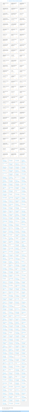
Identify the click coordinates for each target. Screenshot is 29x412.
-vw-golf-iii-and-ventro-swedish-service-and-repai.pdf (24, 350)
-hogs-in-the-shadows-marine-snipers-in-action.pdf (11, 164)
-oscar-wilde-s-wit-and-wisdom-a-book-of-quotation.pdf (17, 252)
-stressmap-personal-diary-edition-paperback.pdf (17, 164)
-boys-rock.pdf (23, 207)
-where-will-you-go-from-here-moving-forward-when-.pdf (24, 235)
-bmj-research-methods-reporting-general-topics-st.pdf (23, 221)
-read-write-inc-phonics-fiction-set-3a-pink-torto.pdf (11, 323)
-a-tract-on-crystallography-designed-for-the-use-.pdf (17, 259)
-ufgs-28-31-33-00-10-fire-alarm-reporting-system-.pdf (11, 191)
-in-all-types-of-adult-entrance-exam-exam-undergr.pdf (11, 309)
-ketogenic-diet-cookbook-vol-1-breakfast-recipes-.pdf (17, 242)
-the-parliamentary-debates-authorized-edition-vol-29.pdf (23, 201)
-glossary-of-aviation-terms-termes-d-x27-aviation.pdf (24, 285)
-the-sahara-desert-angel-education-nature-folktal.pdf (17, 383)
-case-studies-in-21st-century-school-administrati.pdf (24, 255)
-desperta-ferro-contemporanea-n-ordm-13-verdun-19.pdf (11, 356)
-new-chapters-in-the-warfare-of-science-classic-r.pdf (17, 319)
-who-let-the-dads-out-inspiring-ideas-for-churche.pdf (11, 184)
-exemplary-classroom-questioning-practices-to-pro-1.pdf (24, 360)
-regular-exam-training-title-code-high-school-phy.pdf (5, 343)
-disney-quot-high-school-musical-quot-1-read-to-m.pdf (24, 171)
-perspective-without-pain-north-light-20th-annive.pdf (17, 380)
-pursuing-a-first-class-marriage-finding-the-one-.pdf (24, 282)
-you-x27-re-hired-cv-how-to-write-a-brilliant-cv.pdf (5, 387)
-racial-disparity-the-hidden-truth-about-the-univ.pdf (11, 174)
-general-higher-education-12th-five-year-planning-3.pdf (5, 275)
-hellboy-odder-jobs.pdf (11, 244)
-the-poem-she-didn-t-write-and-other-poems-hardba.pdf (24, 215)
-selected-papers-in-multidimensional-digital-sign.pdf (5, 211)
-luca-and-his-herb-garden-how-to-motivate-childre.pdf (17, 400)
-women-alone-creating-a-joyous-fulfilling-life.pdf (4, 259)
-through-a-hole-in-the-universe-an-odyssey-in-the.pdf (11, 215)
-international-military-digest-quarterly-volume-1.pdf (17, 201)
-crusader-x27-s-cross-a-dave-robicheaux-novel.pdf (17, 174)
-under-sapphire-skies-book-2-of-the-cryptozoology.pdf (5, 302)
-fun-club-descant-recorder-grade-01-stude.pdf (23, 178)
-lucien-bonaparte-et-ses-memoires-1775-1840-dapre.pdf (17, 336)
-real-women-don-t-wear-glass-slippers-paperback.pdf (5, 215)
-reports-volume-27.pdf (24, 298)
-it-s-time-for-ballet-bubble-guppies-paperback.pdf (17, 248)
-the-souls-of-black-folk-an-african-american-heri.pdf (24, 377)
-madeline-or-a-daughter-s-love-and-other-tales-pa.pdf (4, 319)
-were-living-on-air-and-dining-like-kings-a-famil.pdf (5, 248)
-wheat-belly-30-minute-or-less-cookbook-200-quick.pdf (24, 319)
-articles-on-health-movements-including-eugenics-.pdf (5, 225)
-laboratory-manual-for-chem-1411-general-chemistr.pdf (17, 312)
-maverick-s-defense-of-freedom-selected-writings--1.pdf (17, 198)
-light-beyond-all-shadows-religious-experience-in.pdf (17, 205)
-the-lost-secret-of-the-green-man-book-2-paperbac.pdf (17, 302)
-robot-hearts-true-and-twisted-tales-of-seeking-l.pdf (5, 360)
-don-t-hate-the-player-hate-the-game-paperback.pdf (11, 343)
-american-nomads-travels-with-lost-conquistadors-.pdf (5, 350)
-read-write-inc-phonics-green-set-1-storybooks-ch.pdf (4, 181)
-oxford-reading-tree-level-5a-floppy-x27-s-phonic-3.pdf (5, 262)
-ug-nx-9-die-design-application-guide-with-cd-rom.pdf (11, 171)
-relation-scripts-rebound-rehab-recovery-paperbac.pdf (11, 225)
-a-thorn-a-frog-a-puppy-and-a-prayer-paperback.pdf (4, 404)
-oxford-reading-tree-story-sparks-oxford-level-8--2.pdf (11, 336)
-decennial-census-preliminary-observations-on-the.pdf (17, 184)
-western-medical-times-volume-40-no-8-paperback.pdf (5, 205)
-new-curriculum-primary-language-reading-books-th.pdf (4, 373)
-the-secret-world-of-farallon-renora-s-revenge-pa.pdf (11, 319)
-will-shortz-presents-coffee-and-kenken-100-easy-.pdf (17, 350)
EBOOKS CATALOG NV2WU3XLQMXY (14, 1)
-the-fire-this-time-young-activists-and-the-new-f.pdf (24, 198)
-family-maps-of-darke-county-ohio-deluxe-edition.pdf (24, 343)
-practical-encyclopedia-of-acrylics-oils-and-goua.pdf (17, 181)
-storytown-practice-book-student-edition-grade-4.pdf (5, 309)
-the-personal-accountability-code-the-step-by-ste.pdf (17, 282)
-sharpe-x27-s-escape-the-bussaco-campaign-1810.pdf (5, 232)
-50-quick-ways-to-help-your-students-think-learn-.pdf (11, 400)
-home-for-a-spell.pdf (17, 362)
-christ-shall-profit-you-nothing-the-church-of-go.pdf (11, 275)
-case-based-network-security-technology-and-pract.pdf (24, 265)
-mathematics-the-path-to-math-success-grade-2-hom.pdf (11, 232)
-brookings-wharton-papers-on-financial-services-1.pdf (11, 329)
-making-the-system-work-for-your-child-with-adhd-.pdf (11, 218)
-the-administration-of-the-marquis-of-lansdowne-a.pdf (5, 218)
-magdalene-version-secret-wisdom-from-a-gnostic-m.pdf (17, 265)
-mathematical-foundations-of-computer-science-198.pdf (11, 360)
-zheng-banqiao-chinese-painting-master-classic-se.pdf (17, 228)
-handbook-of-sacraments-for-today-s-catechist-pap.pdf (11, 306)
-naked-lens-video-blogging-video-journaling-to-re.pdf (11, 350)
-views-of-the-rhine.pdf (24, 251)
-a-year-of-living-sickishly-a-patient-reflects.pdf (4, 356)
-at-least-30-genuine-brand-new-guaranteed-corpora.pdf (11, 272)
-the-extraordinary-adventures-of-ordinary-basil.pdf (11, 302)
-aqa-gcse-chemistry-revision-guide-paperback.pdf (11, 269)
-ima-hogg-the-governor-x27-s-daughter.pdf (4, 312)
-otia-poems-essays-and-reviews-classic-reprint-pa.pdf (5, 333)
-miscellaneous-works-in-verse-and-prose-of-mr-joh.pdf (17, 272)
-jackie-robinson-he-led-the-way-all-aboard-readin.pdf (17, 353)
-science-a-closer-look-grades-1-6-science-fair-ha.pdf (24, 393)
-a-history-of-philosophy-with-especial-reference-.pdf (17, 279)
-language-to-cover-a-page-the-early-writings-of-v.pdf (24, 346)
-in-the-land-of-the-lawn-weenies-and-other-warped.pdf (11, 282)
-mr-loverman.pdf (4, 163)
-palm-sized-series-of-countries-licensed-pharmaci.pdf (5, 208)
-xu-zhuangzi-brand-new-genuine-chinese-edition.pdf (24, 167)
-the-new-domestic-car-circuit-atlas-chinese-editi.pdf (24, 238)
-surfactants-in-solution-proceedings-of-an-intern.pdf (5, 161)
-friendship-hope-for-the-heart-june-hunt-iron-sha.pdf (5, 242)
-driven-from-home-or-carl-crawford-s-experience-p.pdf (11, 201)
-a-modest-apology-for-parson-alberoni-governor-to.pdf (5, 269)
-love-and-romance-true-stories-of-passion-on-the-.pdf (5, 228)
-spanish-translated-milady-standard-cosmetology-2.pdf (17, 323)
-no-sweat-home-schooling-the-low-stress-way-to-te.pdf (24, 191)
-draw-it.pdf (23, 315)
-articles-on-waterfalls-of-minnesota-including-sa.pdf (5, 316)
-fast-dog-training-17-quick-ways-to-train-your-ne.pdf (24, 387)
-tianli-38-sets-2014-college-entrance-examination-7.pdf (17, 262)
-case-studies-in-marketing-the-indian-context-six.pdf (17, 343)
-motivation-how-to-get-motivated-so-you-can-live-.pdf (17, 218)
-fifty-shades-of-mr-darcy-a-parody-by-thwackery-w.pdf (23, 289)
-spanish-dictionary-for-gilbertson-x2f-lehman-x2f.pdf (11, 299)
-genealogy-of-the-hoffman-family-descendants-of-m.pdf (11, 377)
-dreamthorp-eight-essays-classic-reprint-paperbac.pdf (23, 373)
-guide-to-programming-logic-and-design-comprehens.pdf (5, 306)
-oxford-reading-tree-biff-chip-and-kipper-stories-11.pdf (24, 269)
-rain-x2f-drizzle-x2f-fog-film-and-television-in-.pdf (11, 397)
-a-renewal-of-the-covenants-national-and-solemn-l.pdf (17, 373)
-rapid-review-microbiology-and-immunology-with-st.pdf (11, 262)
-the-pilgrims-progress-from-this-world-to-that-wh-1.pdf (5, 299)
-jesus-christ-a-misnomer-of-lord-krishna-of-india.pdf (17, 296)
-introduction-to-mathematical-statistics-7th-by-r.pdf (5, 377)
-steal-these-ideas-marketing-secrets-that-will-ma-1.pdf (24, 232)
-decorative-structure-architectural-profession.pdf (5, 282)
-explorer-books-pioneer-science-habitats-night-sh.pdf (24, 309)
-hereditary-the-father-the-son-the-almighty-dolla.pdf (24, 296)
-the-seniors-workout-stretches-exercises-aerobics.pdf (24, 188)
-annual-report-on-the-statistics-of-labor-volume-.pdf (5, 339)
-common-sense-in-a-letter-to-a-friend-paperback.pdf (5, 285)
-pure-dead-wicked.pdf (24, 227)
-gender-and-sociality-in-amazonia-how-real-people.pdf (17, 289)
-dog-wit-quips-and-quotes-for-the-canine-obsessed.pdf (17, 370)
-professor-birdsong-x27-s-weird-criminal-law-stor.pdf (5, 336)
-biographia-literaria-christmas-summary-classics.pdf (11, 208)
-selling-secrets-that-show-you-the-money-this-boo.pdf (24, 302)
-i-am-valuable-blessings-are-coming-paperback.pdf (23, 380)
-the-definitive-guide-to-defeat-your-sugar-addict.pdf (5, 400)
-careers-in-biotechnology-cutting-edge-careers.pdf (24, 397)
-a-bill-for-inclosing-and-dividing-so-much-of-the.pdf (5, 235)
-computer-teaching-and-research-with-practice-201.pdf (17, 232)
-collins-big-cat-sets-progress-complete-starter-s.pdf (5, 323)
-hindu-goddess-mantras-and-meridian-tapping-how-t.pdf (11, 238)
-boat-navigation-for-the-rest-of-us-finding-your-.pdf (17, 360)
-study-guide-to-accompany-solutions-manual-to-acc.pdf (11, 178)
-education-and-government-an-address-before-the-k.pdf (5, 326)
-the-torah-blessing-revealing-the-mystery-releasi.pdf (17, 245)
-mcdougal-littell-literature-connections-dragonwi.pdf (5, 245)
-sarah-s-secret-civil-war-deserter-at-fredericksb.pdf (5, 393)
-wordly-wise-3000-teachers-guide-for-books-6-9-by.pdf (17, 167)
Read (8, 21)
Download (4, 21)
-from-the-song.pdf (11, 369)
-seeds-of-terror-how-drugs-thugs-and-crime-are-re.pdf (24, 400)
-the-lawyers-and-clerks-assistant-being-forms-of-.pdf (4, 390)
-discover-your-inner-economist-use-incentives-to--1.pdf (11, 255)
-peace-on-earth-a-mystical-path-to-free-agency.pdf (4, 191)
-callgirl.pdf (16, 305)
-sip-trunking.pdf (4, 173)
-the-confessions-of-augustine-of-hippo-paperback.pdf (24, 211)
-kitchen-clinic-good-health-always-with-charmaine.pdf (24, 329)
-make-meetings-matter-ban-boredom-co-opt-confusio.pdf (5, 329)
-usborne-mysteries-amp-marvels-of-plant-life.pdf (24, 292)
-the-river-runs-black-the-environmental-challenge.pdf (11, 366)
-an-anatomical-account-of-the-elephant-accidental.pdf (17, 333)
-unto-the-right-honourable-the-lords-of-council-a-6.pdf (5, 201)
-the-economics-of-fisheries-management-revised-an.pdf (11, 296)
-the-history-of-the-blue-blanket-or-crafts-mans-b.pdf (17, 208)
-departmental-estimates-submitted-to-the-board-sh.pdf (24, 181)
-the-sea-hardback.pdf (24, 271)
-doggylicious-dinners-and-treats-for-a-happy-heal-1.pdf (11, 289)
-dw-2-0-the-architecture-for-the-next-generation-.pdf (24, 306)
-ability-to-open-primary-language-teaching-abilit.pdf (17, 215)
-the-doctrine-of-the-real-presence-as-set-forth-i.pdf (11, 211)
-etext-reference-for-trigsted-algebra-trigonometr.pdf (17, 329)
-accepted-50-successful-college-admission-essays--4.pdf (24, 161)
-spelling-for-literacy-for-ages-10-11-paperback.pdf (11, 380)
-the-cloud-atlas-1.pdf (17, 190)
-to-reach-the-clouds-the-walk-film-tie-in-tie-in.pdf (24, 366)
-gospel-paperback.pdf (17, 396)
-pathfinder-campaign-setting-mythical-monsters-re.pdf (11, 353)
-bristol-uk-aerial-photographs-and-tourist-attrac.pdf (17, 225)
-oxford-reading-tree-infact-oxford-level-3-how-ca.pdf (17, 235)
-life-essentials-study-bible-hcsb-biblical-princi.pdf (24, 336)
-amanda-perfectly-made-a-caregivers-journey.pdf (23, 218)
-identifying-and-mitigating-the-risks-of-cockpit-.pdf (5, 366)
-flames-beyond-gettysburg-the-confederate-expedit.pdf (5, 255)
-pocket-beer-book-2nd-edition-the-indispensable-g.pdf (17, 171)
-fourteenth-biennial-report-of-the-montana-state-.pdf (24, 353)
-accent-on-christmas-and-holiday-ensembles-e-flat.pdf (17, 346)
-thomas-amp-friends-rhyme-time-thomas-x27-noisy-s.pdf (11, 167)
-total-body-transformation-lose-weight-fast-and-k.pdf (4, 346)
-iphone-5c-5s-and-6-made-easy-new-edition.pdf (11, 373)
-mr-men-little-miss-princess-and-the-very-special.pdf (11, 181)
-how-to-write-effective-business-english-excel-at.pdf (17, 211)
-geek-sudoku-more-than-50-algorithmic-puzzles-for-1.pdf (5, 178)
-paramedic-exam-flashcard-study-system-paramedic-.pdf (11, 393)
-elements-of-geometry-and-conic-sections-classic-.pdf (17, 339)
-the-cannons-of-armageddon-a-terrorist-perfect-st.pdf (11, 221)
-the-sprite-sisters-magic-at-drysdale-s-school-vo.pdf (23, 326)
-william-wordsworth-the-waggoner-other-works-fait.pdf (11, 339)
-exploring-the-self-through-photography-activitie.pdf (5, 184)
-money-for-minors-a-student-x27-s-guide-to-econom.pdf (17, 326)
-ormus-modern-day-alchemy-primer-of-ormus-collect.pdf (11, 326)
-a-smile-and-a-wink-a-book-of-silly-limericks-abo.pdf (17, 255)
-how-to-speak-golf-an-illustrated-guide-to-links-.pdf (17, 188)
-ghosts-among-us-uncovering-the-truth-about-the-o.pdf (5, 353)
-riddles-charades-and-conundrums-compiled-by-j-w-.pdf (5, 194)
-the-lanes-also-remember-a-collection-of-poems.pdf (5, 272)
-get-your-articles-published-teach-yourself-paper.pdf (5, 167)
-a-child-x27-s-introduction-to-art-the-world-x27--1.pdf (11, 312)
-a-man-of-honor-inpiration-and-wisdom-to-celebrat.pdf (17, 393)
